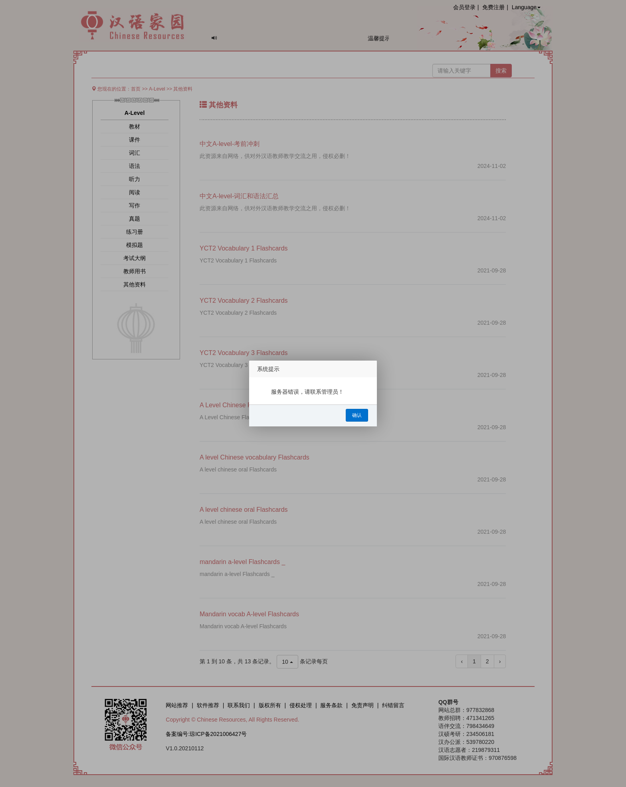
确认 (357, 415)
